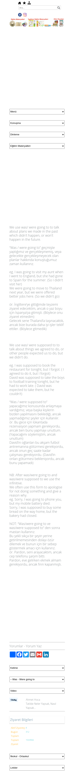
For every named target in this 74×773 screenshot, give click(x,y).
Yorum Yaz (34, 646)
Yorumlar (16, 646)
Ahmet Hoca (33, 699)
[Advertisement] (37, 66)
